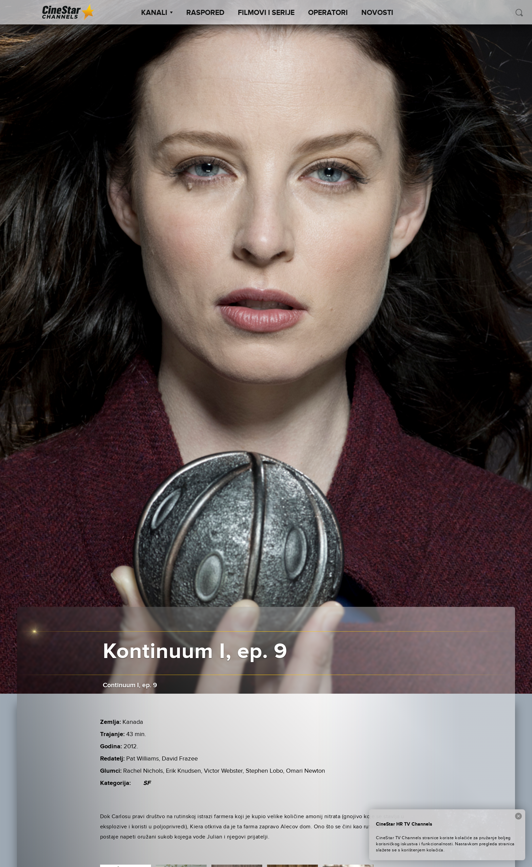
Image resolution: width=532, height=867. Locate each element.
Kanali (157, 12)
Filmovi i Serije (266, 12)
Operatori (328, 12)
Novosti (377, 12)
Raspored (205, 12)
